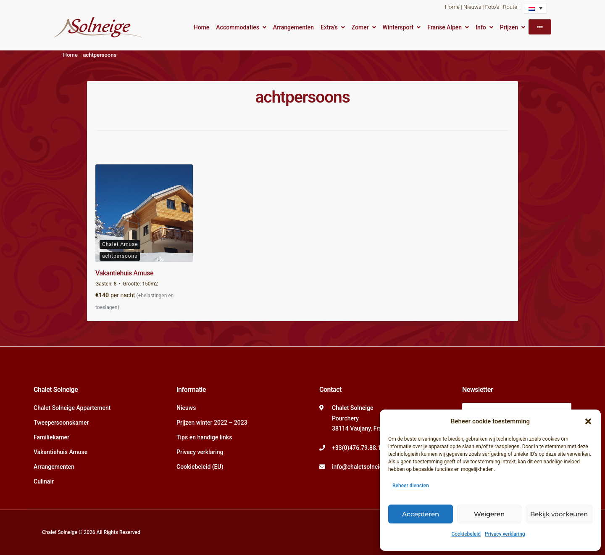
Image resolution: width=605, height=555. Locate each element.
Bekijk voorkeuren (559, 514)
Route (510, 7)
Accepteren (420, 514)
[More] (540, 26)
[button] (588, 421)
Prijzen (509, 27)
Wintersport (398, 27)
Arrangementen (293, 27)
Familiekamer (51, 437)
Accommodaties (237, 27)
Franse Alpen (444, 27)
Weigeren (489, 514)
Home (452, 7)
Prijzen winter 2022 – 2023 (211, 422)
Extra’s (329, 27)
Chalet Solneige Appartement (72, 407)
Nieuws (472, 7)
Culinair (44, 481)
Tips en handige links (204, 437)
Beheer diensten (410, 486)
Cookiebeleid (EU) (200, 466)
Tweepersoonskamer (61, 422)
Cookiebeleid (466, 534)
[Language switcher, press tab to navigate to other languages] (535, 8)
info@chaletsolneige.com (365, 466)
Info (481, 27)
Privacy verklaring (505, 534)
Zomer (360, 27)
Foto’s (492, 7)
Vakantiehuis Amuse (124, 273)
